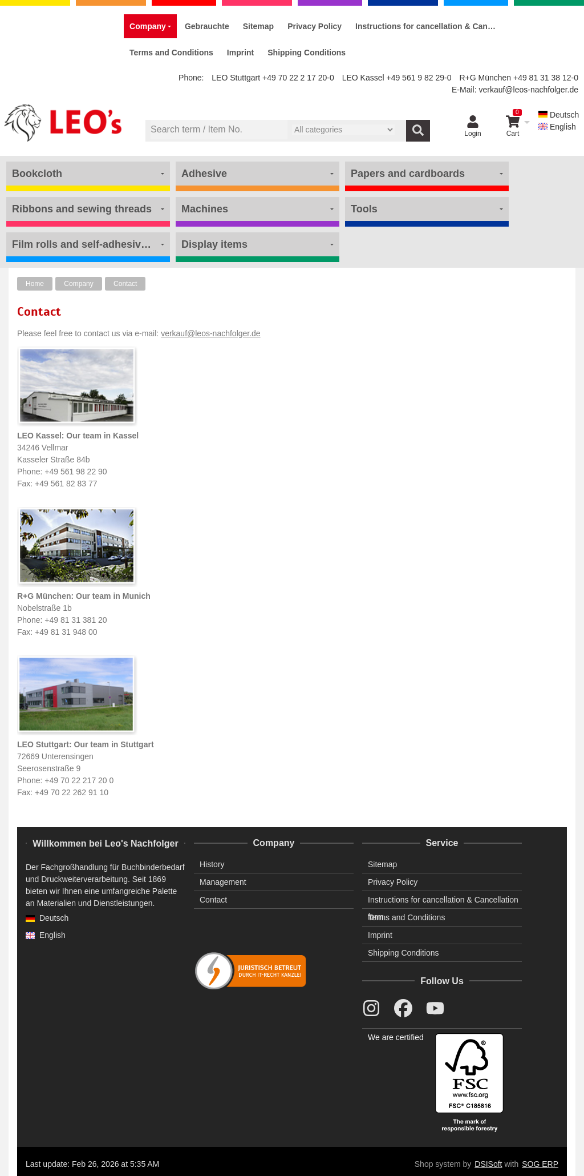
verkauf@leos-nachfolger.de (528, 89)
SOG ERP (540, 1164)
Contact (125, 284)
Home (35, 284)
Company (78, 284)
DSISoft (488, 1164)
